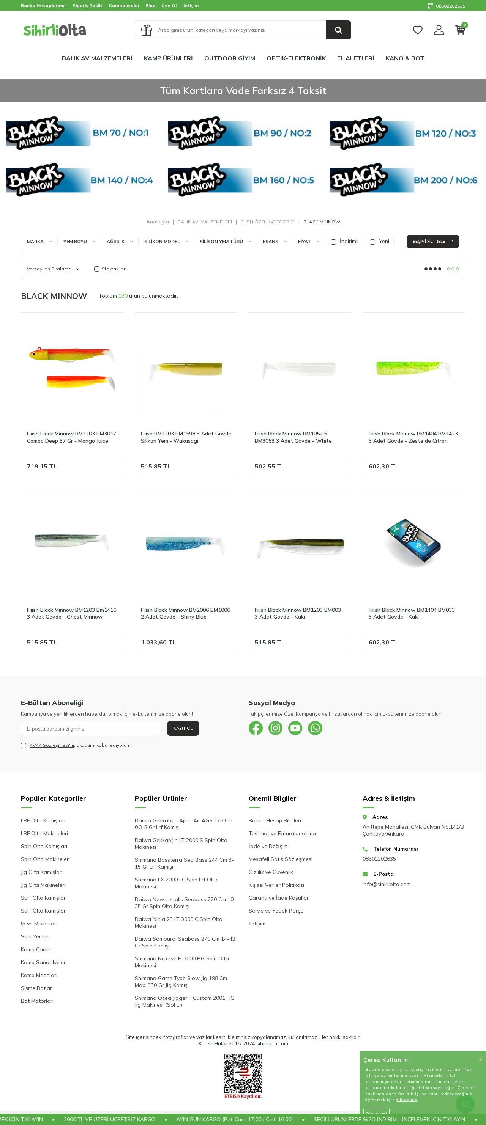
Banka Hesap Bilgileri (275, 820)
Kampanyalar (124, 5)
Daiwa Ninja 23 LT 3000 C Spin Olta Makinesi (178, 922)
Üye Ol (169, 5)
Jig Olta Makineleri (43, 884)
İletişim (190, 5)
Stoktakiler (109, 269)
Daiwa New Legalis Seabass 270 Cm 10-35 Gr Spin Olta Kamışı (185, 903)
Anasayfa (157, 221)
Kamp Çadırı (35, 949)
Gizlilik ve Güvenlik (271, 872)
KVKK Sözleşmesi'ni (52, 745)
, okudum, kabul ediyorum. (76, 745)
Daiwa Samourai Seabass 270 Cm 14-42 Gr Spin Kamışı (185, 942)
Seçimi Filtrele (433, 241)
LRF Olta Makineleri (44, 833)
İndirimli (344, 241)
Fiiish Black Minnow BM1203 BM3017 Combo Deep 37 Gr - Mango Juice (71, 437)
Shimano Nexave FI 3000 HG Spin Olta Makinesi (182, 962)
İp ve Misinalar (38, 923)
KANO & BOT (405, 58)
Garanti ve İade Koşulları (279, 897)
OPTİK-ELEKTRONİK (296, 58)
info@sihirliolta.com (387, 884)
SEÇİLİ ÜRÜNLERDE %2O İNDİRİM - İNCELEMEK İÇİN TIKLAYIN (401, 1119)
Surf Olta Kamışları (44, 897)
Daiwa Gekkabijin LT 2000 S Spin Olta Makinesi (181, 843)
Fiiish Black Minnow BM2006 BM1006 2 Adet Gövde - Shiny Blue (185, 613)
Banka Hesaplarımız (44, 5)
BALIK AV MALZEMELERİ (97, 58)
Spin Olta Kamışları (44, 846)
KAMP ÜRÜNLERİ (168, 58)
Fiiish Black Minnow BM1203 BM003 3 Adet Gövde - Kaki (298, 613)
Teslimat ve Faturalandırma (282, 833)
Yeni (379, 241)
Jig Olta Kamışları (42, 872)
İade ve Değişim (268, 846)
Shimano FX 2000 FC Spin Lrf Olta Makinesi (176, 883)
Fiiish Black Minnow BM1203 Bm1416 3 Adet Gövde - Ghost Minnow (71, 613)
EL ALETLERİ (355, 58)
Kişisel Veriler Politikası (276, 884)
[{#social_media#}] (256, 728)
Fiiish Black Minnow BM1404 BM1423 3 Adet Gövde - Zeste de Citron (413, 437)
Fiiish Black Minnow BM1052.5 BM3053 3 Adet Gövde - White (293, 437)
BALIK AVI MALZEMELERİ (205, 222)
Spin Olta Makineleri (45, 859)
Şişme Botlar (36, 988)
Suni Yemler (35, 936)
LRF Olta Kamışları (43, 820)
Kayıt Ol (183, 728)
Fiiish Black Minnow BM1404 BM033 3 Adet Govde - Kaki (412, 613)
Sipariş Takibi (88, 5)
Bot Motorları (37, 1001)
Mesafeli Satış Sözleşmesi (280, 859)
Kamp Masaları (39, 975)
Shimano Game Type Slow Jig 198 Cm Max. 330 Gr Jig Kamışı (181, 981)
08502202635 (446, 6)
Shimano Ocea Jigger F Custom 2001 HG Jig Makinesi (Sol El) (184, 1001)
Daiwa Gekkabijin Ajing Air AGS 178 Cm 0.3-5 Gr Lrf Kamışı (183, 824)
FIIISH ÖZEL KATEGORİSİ (268, 222)
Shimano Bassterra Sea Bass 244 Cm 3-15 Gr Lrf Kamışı (184, 863)
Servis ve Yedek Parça (276, 910)
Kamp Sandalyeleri (44, 962)
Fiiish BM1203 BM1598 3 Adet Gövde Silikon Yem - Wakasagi (186, 437)
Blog (150, 5)
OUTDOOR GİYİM (229, 58)
